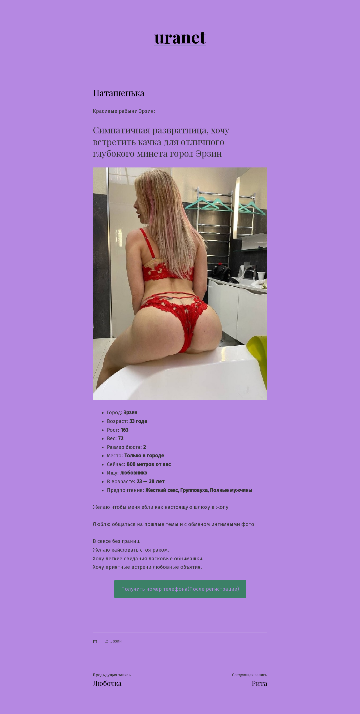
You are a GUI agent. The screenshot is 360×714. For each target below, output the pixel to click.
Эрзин (116, 641)
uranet (180, 36)
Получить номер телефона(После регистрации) (180, 589)
